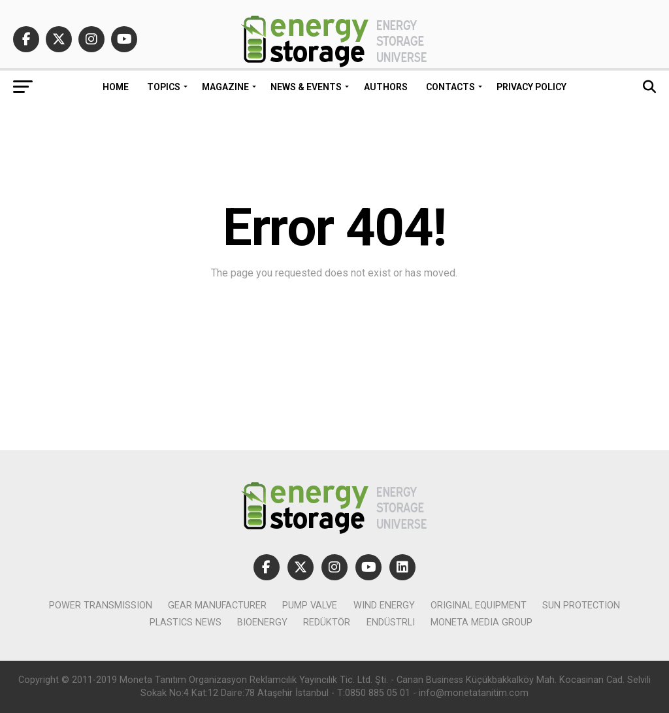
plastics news (185, 622)
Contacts (450, 87)
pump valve (309, 605)
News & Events (306, 87)
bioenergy (262, 622)
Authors (386, 87)
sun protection (581, 605)
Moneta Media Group (481, 622)
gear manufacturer (217, 605)
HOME (116, 87)
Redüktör (326, 622)
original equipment (479, 605)
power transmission (100, 605)
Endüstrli (391, 622)
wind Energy (384, 605)
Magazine (225, 87)
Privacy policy (531, 87)
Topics (163, 87)
